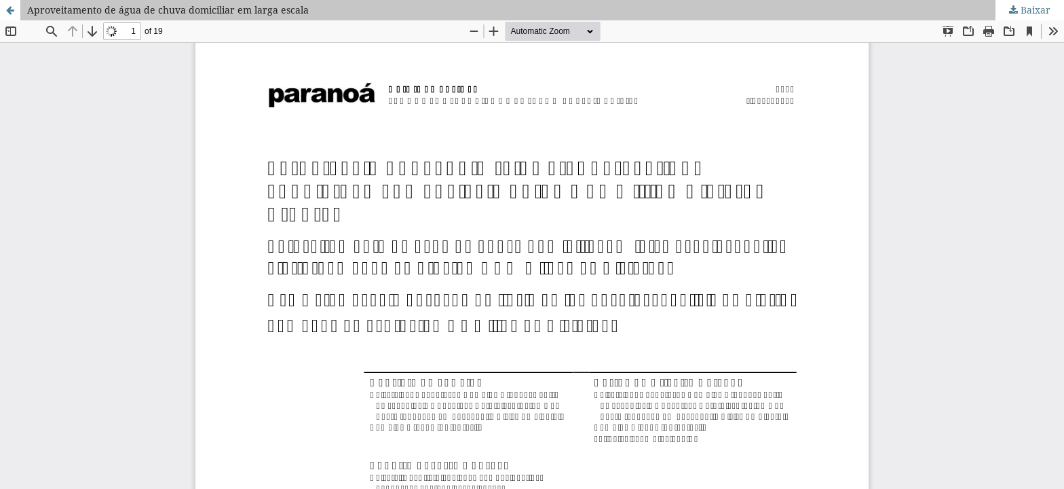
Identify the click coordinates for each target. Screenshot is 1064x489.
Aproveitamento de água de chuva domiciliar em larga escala (168, 9)
